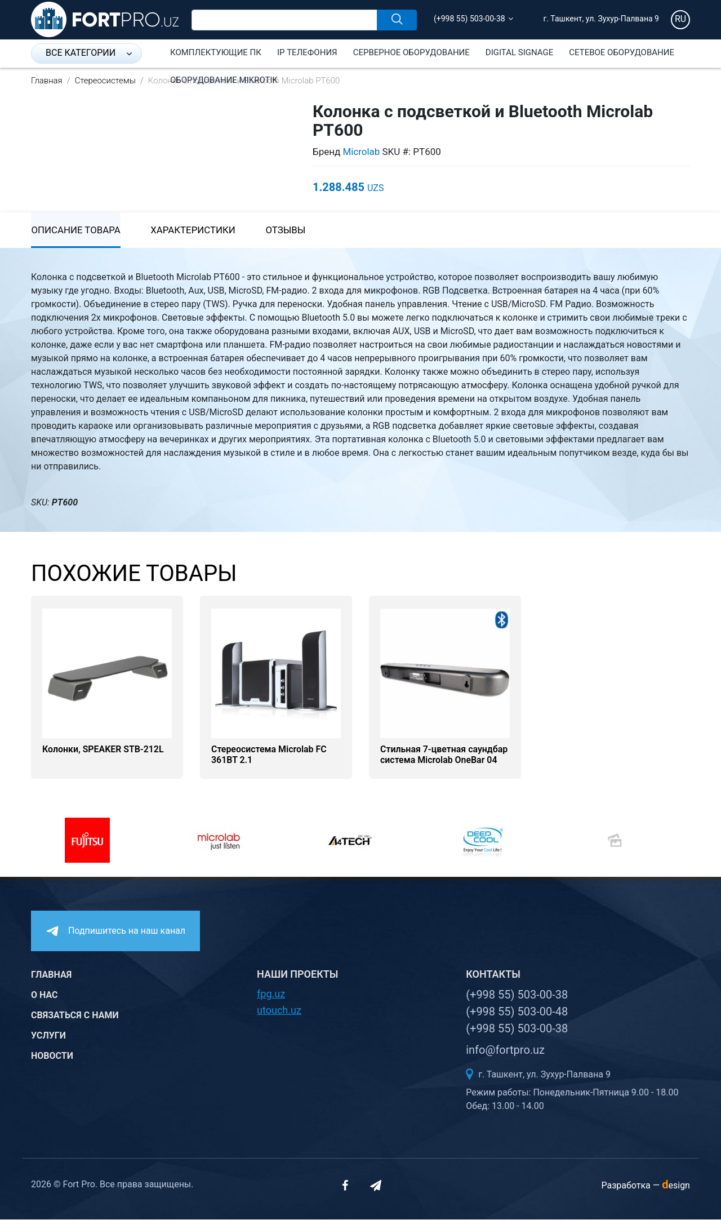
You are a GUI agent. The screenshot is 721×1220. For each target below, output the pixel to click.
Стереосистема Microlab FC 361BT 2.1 (269, 755)
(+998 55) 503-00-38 (469, 18)
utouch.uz (279, 1011)
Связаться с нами (75, 1016)
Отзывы (289, 230)
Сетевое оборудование (621, 52)
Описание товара (76, 230)
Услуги (48, 1036)
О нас (44, 996)
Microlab (361, 151)
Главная (47, 81)
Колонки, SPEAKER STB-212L (103, 750)
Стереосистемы (105, 81)
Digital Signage (519, 52)
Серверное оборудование (411, 52)
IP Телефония (307, 52)
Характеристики (195, 230)
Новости (52, 1057)
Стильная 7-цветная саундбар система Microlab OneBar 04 (444, 755)
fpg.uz (271, 994)
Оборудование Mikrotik (224, 80)
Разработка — (645, 1186)
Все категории (89, 52)
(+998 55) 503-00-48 (517, 1012)
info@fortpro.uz (505, 1050)
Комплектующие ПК (215, 52)
